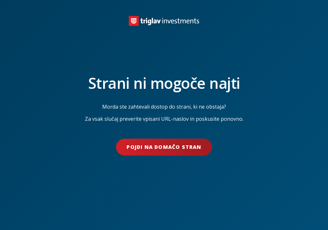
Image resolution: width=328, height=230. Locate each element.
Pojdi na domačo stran (164, 146)
